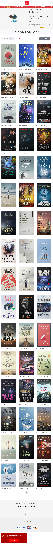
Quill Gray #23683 (22, 264)
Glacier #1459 (21, 432)
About (11, 508)
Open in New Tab (45, 39)
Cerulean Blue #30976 (23, 69)
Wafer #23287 (22, 97)
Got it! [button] (13, 540)
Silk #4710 (21, 404)
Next (30, 492)
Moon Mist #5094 (4, 460)
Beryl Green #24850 (40, 376)
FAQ (8, 508)
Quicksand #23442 (40, 97)
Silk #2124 (38, 488)
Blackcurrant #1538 (22, 376)
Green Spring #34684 (5, 69)
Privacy (28, 506)
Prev (23, 492)
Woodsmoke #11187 (23, 460)
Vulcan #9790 (4, 237)
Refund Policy (33, 506)
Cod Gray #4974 (4, 153)
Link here (42, 27)
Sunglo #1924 (39, 348)
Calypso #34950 (39, 181)
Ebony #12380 (4, 404)
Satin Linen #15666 (5, 293)
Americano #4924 (40, 432)
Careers (35, 508)
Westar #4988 (21, 293)
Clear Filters (18, 38)
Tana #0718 (21, 348)
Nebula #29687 (4, 125)
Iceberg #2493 (39, 404)
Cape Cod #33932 (4, 432)
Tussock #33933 (39, 153)
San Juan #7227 (4, 320)
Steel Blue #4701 (4, 488)
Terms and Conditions (21, 506)
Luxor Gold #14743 (22, 209)
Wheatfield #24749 (5, 376)
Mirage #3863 (39, 293)
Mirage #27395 (22, 125)
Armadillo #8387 (4, 348)
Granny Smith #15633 (23, 181)
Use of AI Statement (42, 508)
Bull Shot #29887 (40, 69)
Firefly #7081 (21, 153)
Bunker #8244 (39, 125)
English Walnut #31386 (5, 97)
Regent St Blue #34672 (41, 264)
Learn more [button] (20, 536)
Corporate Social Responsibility (19, 508)
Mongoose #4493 (22, 320)
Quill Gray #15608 (22, 237)
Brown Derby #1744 (40, 460)
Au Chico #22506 (40, 237)
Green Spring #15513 (5, 209)
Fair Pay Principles (29, 508)
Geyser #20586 (39, 320)
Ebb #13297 (3, 264)
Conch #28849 (39, 209)
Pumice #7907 (22, 488)
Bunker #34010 (4, 181)
